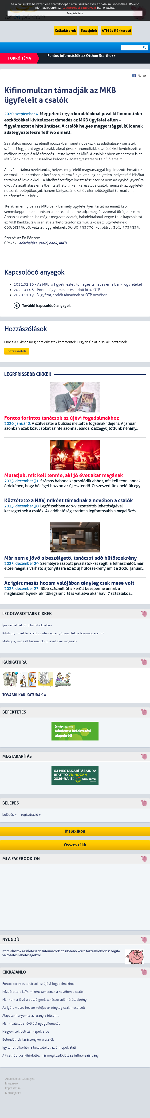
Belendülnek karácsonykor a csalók (28, 1040)
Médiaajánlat (13, 1093)
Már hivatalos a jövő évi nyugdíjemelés (31, 1024)
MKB (63, 243)
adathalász (28, 243)
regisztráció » (31, 814)
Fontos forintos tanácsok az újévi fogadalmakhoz (38, 984)
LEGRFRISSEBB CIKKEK (27, 374)
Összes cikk (75, 844)
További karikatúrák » (24, 695)
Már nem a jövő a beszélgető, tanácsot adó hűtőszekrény (44, 1000)
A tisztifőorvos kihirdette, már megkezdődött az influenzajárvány (50, 1056)
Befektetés (14, 712)
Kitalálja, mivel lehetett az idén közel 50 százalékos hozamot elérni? (53, 633)
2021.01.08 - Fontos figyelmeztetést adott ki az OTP (57, 290)
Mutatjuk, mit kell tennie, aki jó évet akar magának (39, 641)
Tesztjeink (89, 31)
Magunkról (11, 1083)
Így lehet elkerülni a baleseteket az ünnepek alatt (39, 1048)
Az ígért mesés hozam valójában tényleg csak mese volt (43, 1008)
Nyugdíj (10, 939)
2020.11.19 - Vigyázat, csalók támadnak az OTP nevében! (61, 295)
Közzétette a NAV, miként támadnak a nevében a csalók (43, 992)
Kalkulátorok (65, 31)
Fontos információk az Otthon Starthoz (81, 55)
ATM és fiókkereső (116, 31)
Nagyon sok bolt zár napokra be (25, 1032)
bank (53, 243)
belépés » (9, 814)
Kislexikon (75, 831)
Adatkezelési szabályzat (20, 1078)
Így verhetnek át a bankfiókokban (27, 625)
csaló (43, 243)
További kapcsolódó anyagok (46, 305)
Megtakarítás (17, 756)
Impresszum (12, 1088)
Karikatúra (14, 662)
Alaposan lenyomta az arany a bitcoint (30, 1016)
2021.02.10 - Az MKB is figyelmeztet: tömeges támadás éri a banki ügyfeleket (78, 284)
